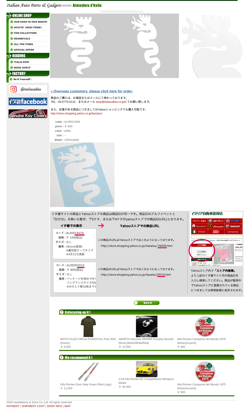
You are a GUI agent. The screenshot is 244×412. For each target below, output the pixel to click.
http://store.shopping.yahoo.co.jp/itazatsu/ (76, 113)
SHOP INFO (54, 406)
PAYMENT (13, 406)
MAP (67, 406)
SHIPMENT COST (33, 406)
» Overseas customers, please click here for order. (92, 91)
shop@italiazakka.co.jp (110, 101)
